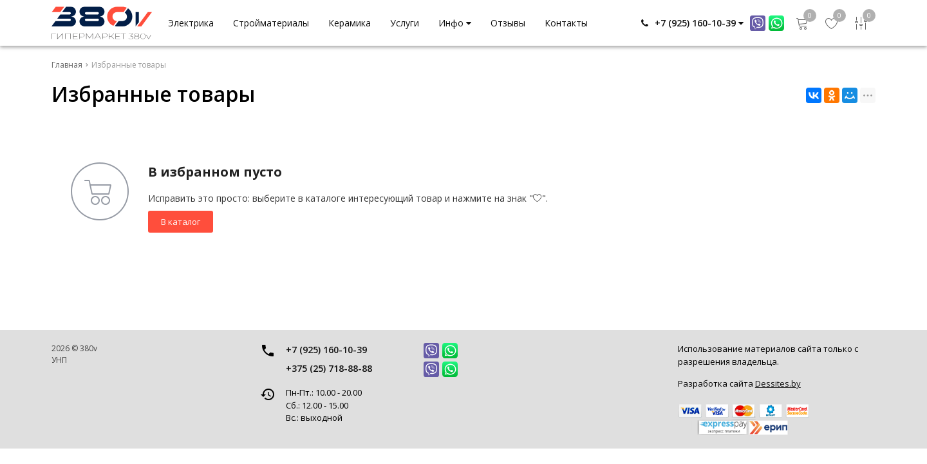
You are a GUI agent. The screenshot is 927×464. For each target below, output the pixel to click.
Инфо (454, 23)
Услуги (404, 23)
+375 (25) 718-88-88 (329, 368)
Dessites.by (778, 383)
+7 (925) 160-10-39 (326, 349)
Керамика (349, 23)
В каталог (180, 221)
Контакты (566, 23)
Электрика (191, 23)
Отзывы (508, 23)
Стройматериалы (271, 23)
